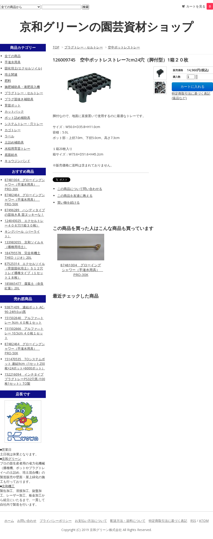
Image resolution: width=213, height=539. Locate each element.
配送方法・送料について (127, 520)
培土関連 (11, 74)
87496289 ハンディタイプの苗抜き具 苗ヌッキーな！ (25, 212)
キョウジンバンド (17, 161)
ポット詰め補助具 (17, 117)
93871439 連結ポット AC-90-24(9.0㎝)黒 (25, 309)
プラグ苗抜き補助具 (19, 99)
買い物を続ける (68, 202)
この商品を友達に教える (75, 195)
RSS (193, 520)
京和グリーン (11, 458)
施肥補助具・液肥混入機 (22, 87)
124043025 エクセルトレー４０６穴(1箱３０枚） (24, 223)
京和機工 (8, 486)
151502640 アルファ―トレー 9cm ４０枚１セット (24, 320)
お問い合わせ (26, 520)
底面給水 (11, 154)
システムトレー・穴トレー (24, 124)
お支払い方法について (91, 520)
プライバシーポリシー (56, 520)
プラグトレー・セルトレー (83, 47)
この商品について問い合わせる (79, 189)
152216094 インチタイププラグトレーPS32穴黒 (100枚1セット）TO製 (25, 379)
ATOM (204, 520)
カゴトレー (13, 130)
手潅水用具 (13, 62)
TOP (56, 47)
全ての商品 (13, 56)
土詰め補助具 (14, 142)
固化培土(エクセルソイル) (23, 68)
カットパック (14, 111)
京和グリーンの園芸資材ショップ (106, 26)
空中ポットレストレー (124, 47)
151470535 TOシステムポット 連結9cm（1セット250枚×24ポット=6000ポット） (25, 363)
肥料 (8, 80)
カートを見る (199, 6)
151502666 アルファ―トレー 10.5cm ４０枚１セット (24, 333)
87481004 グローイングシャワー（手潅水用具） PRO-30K (81, 270)
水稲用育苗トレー (17, 148)
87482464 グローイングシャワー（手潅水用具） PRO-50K (25, 199)
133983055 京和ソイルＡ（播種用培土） (24, 244)
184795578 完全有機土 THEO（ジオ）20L (22, 255)
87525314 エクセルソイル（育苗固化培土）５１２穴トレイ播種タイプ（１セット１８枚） (25, 270)
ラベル (9, 136)
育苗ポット (13, 105)
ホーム (9, 520)
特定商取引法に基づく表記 (168, 520)
